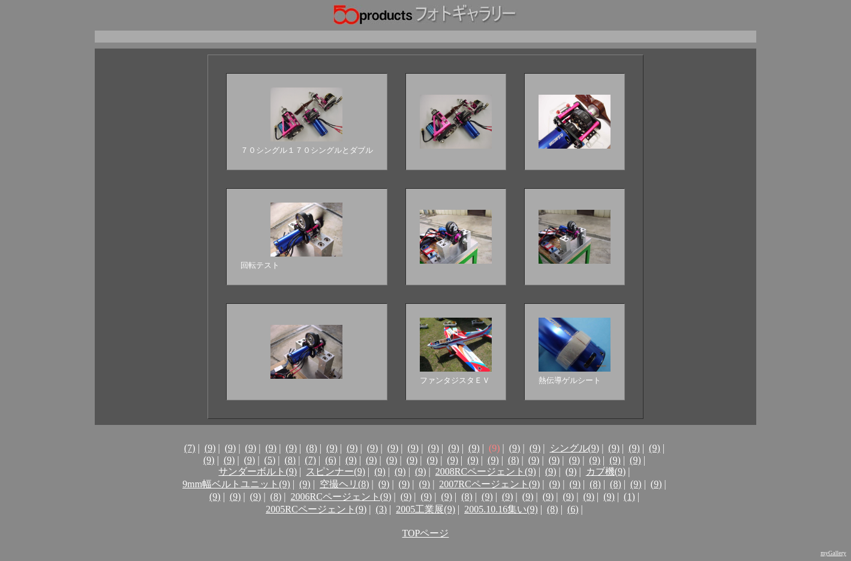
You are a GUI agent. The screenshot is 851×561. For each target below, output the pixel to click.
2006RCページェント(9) (340, 496)
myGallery (833, 553)
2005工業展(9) (425, 509)
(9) (210, 448)
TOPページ (425, 533)
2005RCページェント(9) (316, 509)
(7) (190, 448)
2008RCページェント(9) (485, 471)
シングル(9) (575, 448)
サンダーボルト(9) (257, 471)
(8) (311, 448)
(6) (330, 460)
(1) (629, 496)
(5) (270, 460)
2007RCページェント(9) (489, 484)
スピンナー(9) (335, 471)
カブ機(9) (606, 471)
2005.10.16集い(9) (501, 509)
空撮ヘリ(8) (344, 484)
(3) (381, 509)
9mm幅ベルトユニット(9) (236, 484)
